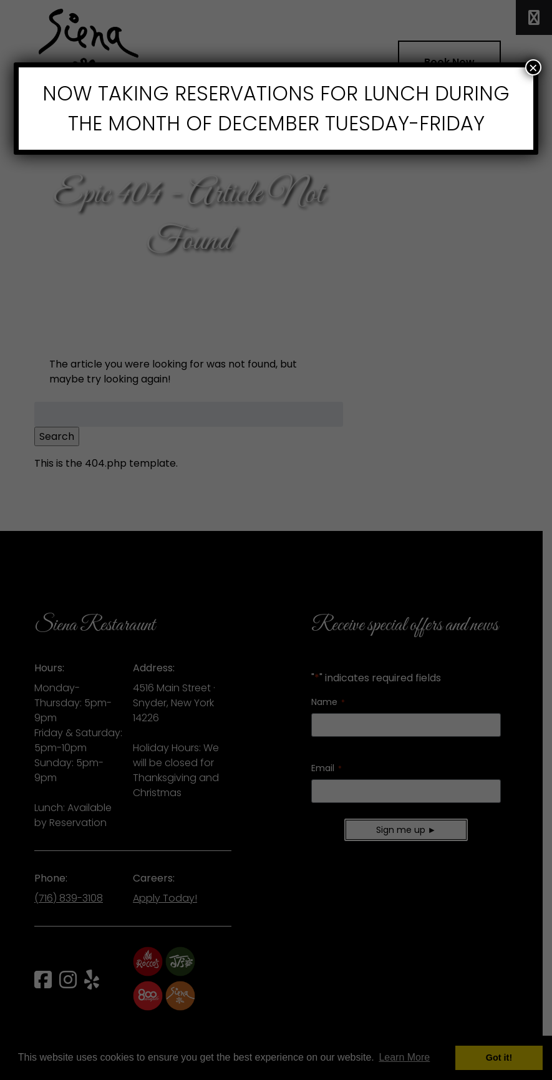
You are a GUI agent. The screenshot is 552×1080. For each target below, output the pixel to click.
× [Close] (533, 67)
